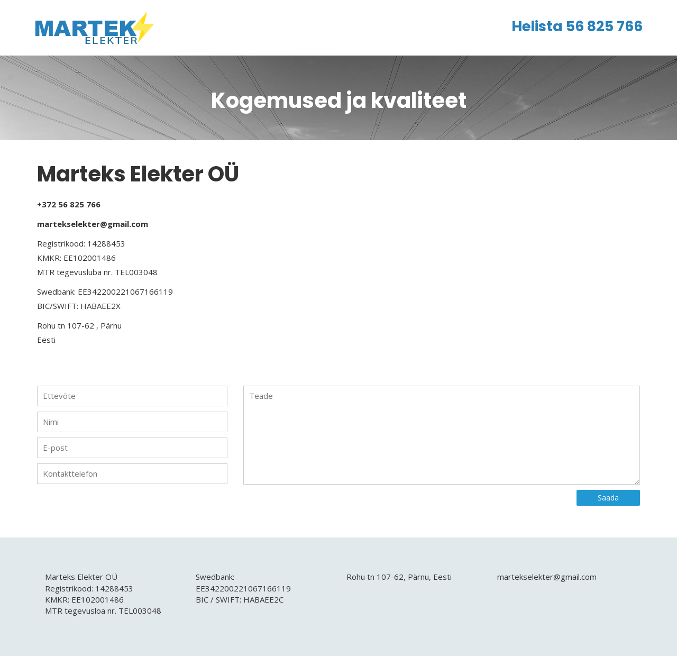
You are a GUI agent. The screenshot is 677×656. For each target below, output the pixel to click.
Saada (608, 498)
